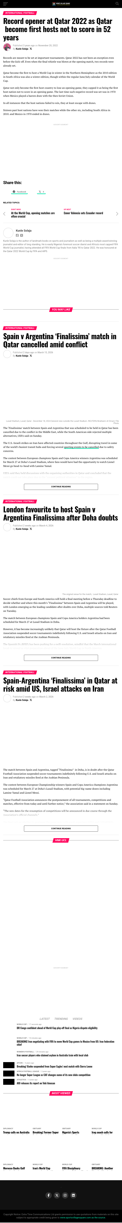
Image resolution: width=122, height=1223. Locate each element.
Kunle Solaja (22, 49)
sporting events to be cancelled (81, 447)
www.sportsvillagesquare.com (75, 1218)
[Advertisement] (61, 148)
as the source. (98, 1218)
